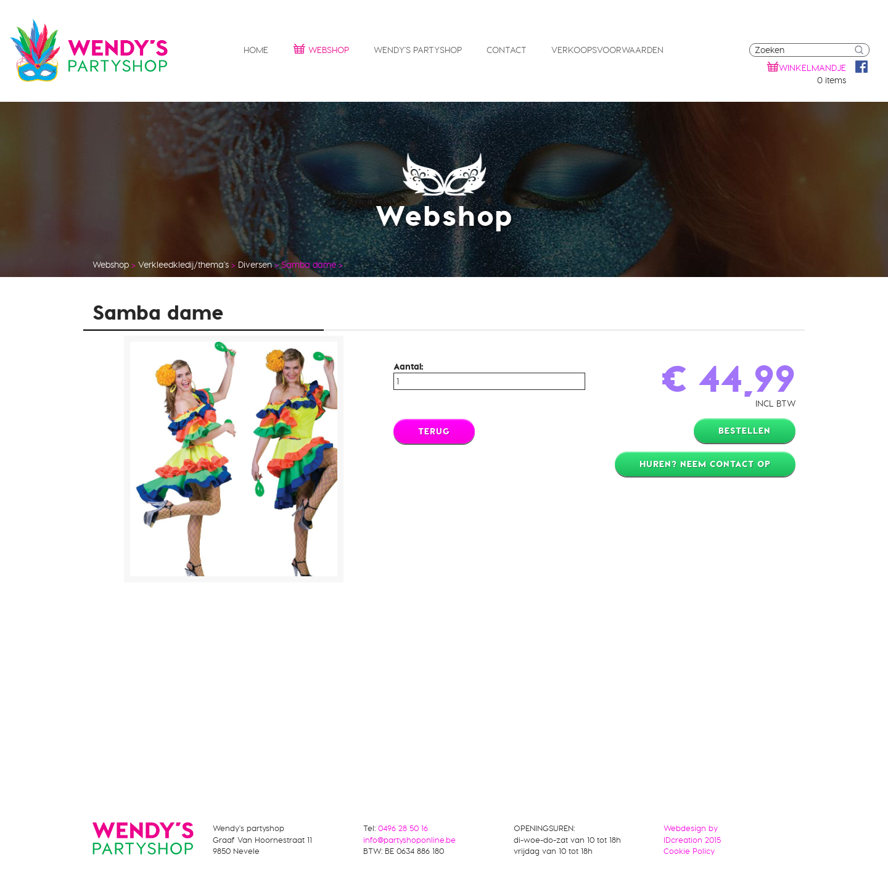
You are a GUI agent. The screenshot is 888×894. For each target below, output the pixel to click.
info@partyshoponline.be (409, 840)
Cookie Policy (689, 851)
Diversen (255, 265)
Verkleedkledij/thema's (183, 265)
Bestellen (744, 430)
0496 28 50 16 (403, 828)
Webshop (321, 48)
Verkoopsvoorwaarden (607, 50)
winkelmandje (812, 68)
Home (256, 50)
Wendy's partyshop (418, 50)
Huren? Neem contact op (705, 464)
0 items (831, 80)
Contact (507, 50)
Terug (434, 431)
